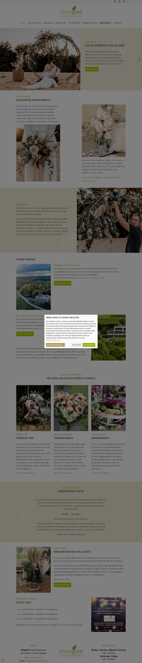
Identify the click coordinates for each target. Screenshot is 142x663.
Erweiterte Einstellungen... (55, 345)
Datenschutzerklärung (53, 340)
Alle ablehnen (76, 345)
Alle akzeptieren (89, 345)
